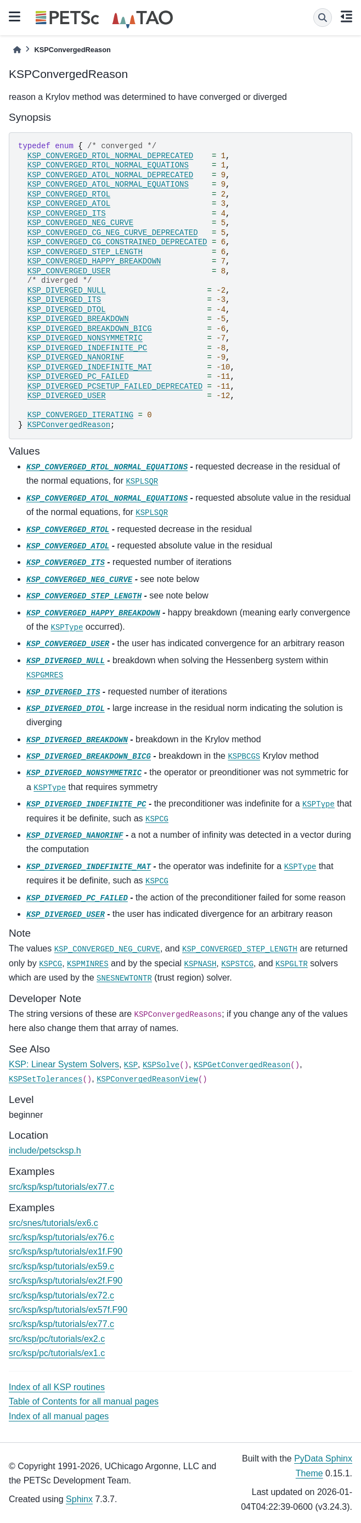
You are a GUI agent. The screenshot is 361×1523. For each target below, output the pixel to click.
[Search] (322, 17)
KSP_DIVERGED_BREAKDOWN (78, 319)
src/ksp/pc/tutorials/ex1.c (57, 1353)
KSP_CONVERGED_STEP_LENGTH (85, 252)
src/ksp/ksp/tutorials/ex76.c (61, 1237)
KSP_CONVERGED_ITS (66, 213)
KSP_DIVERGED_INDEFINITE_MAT (89, 367)
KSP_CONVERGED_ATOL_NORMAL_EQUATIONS (108, 184)
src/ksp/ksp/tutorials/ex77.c (61, 1186)
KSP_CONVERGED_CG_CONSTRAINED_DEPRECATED (117, 242)
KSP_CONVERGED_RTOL (68, 194)
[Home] (17, 49)
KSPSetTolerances (45, 1079)
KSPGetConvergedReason (242, 1065)
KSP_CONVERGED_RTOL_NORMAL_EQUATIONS (108, 165)
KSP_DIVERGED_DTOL (66, 309)
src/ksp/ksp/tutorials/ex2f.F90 (65, 1280)
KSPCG (156, 819)
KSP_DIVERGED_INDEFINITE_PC (87, 348)
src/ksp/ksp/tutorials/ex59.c (61, 1266)
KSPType (66, 627)
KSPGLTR (291, 964)
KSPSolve (161, 1065)
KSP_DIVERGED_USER (66, 395)
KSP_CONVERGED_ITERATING (80, 415)
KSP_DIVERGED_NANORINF (75, 357)
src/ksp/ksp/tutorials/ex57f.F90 (68, 1309)
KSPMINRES (88, 964)
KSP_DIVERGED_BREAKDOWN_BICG (89, 328)
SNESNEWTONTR (124, 978)
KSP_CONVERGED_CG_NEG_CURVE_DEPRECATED (112, 232)
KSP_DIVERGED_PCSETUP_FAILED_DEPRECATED (114, 386)
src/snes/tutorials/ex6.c (53, 1223)
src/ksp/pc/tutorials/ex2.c (57, 1338)
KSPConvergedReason (68, 425)
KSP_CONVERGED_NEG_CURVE (80, 223)
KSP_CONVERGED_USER (68, 271)
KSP (131, 1065)
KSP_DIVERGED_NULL (66, 290)
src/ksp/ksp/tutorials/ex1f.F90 (65, 1251)
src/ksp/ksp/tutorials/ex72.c (61, 1295)
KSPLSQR (142, 481)
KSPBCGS (244, 756)
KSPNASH (200, 964)
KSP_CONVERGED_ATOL (68, 203)
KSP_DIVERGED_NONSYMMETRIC (85, 338)
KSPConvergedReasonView (147, 1079)
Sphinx (79, 1499)
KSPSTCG (237, 964)
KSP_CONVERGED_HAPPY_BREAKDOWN (94, 261)
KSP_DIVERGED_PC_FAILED (78, 376)
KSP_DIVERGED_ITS (64, 299)
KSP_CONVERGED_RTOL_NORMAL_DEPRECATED (110, 156)
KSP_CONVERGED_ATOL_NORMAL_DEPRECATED (110, 175)
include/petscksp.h (45, 1150)
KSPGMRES (44, 675)
